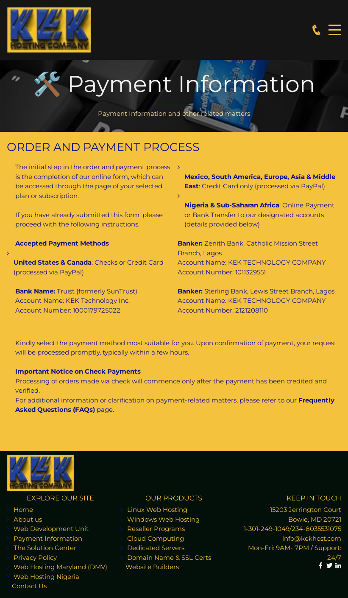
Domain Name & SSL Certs (170, 557)
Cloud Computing (155, 538)
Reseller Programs (156, 529)
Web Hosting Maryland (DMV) (60, 567)
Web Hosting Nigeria (46, 577)
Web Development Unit (51, 529)
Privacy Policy (35, 557)
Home (23, 510)
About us (28, 519)
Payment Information (48, 538)
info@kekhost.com (311, 538)
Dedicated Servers (155, 548)
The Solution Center (45, 548)
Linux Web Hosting (157, 510)
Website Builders (149, 567)
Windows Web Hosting (163, 519)
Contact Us (27, 586)
